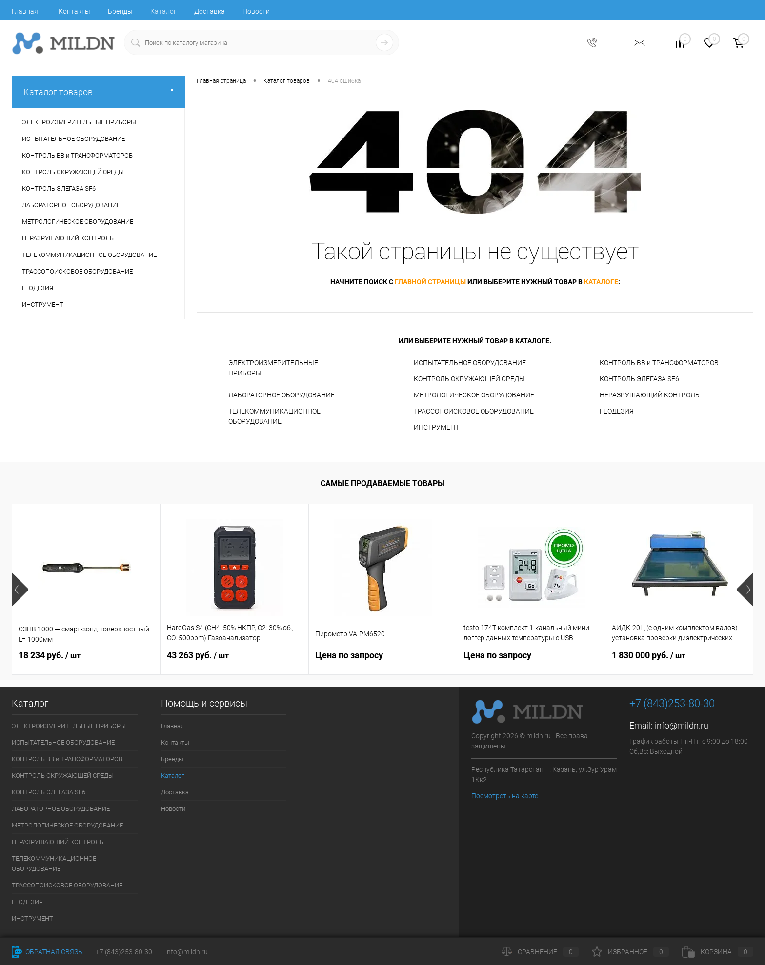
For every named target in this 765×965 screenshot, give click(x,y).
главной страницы (430, 282)
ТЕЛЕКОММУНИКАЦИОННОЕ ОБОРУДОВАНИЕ (274, 416)
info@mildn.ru (681, 725)
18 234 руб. (50, 655)
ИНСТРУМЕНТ (436, 427)
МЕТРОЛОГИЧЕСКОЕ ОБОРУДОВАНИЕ (474, 395)
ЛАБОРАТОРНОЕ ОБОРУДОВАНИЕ (281, 395)
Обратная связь (47, 952)
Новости (256, 11)
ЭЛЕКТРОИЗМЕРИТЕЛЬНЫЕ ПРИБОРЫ (273, 368)
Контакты (74, 11)
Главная (25, 11)
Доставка (209, 11)
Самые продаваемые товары (382, 483)
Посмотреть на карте (504, 796)
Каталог (163, 11)
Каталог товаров (98, 92)
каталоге (601, 282)
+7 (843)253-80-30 (124, 952)
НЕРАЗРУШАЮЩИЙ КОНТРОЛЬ (650, 395)
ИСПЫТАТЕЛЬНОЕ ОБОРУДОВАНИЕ (470, 363)
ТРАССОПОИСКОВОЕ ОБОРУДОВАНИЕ (474, 411)
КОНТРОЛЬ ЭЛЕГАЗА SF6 (639, 379)
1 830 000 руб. (648, 655)
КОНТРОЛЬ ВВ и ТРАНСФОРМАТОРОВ (659, 363)
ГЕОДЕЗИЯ (617, 411)
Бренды (120, 11)
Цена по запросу (349, 655)
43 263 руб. (198, 655)
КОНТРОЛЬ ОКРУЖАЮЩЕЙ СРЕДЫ (469, 379)
